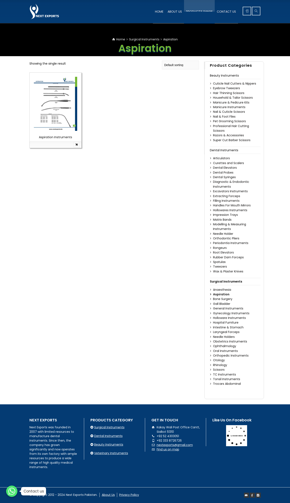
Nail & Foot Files (224, 116)
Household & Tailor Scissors (233, 98)
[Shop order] (180, 65)
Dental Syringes (224, 177)
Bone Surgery (222, 299)
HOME (159, 11)
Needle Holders (224, 337)
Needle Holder (223, 234)
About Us (108, 495)
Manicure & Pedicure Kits (231, 102)
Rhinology (220, 365)
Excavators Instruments (230, 191)
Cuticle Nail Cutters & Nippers (234, 83)
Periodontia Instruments (230, 243)
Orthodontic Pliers (226, 238)
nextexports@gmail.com (175, 445)
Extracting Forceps (226, 196)
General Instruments (228, 308)
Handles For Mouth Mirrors (232, 205)
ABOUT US (175, 11)
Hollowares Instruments (230, 210)
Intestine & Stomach (228, 327)
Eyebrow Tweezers (226, 88)
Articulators (221, 158)
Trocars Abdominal (227, 384)
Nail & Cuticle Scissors (229, 112)
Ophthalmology (224, 346)
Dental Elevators (225, 168)
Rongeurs (220, 248)
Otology (219, 360)
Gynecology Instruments (231, 313)
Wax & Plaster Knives (228, 271)
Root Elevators (223, 252)
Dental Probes (223, 172)
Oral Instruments (225, 351)
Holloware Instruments (229, 318)
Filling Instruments (226, 201)
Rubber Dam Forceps (228, 257)
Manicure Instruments (229, 107)
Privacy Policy (129, 495)
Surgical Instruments (144, 39)
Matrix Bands (222, 220)
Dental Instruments (224, 150)
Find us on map (168, 449)
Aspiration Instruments (55, 137)
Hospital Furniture (225, 322)
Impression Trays (225, 215)
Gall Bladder (221, 304)
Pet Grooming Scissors (229, 121)
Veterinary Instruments (111, 453)
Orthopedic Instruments (231, 355)
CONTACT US (226, 11)
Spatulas (219, 262)
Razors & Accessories (228, 135)
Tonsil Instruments (226, 379)
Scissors (219, 370)
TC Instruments (224, 374)
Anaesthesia (222, 290)
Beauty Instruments (224, 75)
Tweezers (220, 266)
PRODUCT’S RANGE (199, 11)
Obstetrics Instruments (230, 341)
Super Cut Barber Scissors (231, 140)
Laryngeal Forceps (226, 332)
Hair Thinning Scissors (228, 93)
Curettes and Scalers (228, 163)
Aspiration (221, 294)
